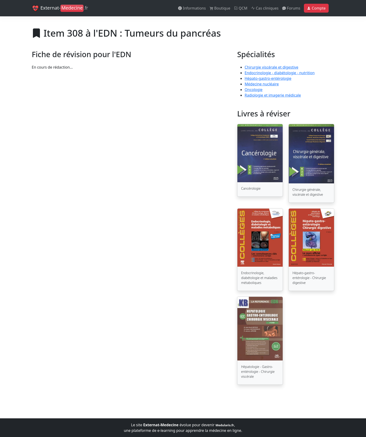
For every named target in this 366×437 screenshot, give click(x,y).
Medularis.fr (224, 425)
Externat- (60, 8)
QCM (240, 8)
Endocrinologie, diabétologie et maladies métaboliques (259, 278)
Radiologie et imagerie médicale (273, 95)
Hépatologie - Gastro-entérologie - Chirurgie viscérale (258, 371)
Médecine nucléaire (262, 84)
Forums (291, 8)
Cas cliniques (264, 8)
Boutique (220, 8)
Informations (192, 8)
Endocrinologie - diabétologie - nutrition (280, 72)
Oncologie (254, 89)
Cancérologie (250, 188)
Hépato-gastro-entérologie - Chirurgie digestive (309, 278)
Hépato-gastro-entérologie (268, 78)
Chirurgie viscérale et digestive (271, 67)
